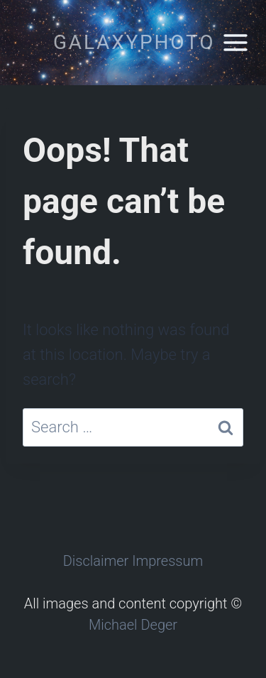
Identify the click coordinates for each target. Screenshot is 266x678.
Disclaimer (96, 560)
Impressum (167, 560)
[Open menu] (235, 42)
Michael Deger (133, 624)
